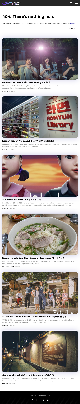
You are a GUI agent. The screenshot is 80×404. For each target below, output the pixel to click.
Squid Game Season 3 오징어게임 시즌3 (22, 199)
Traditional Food (8, 266)
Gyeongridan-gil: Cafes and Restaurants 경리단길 (28, 375)
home (72, 23)
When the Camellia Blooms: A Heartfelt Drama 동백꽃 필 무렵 (34, 316)
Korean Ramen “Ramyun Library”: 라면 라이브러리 (28, 141)
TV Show (5, 91)
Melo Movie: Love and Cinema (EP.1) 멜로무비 (26, 82)
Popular (5, 149)
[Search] (72, 29)
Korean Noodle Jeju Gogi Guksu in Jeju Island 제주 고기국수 (33, 258)
